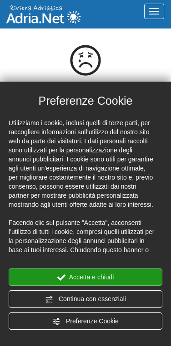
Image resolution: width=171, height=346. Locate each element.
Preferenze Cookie (85, 321)
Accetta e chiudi (85, 277)
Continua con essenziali (85, 299)
